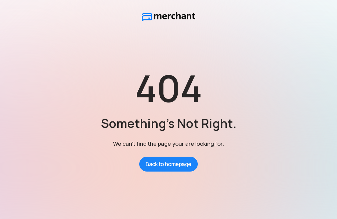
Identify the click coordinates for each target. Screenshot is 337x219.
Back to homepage (168, 164)
